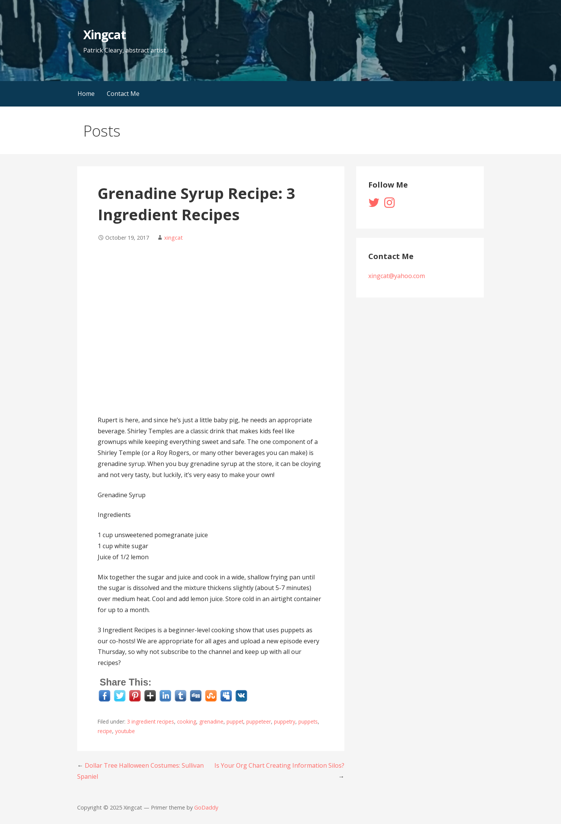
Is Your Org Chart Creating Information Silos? (279, 765)
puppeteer (258, 721)
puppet (235, 721)
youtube (125, 731)
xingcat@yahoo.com (396, 276)
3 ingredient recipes (150, 721)
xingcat (173, 237)
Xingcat (104, 34)
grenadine (211, 721)
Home (86, 93)
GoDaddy (206, 807)
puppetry (284, 721)
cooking (186, 721)
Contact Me (123, 93)
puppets (308, 721)
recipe (105, 731)
